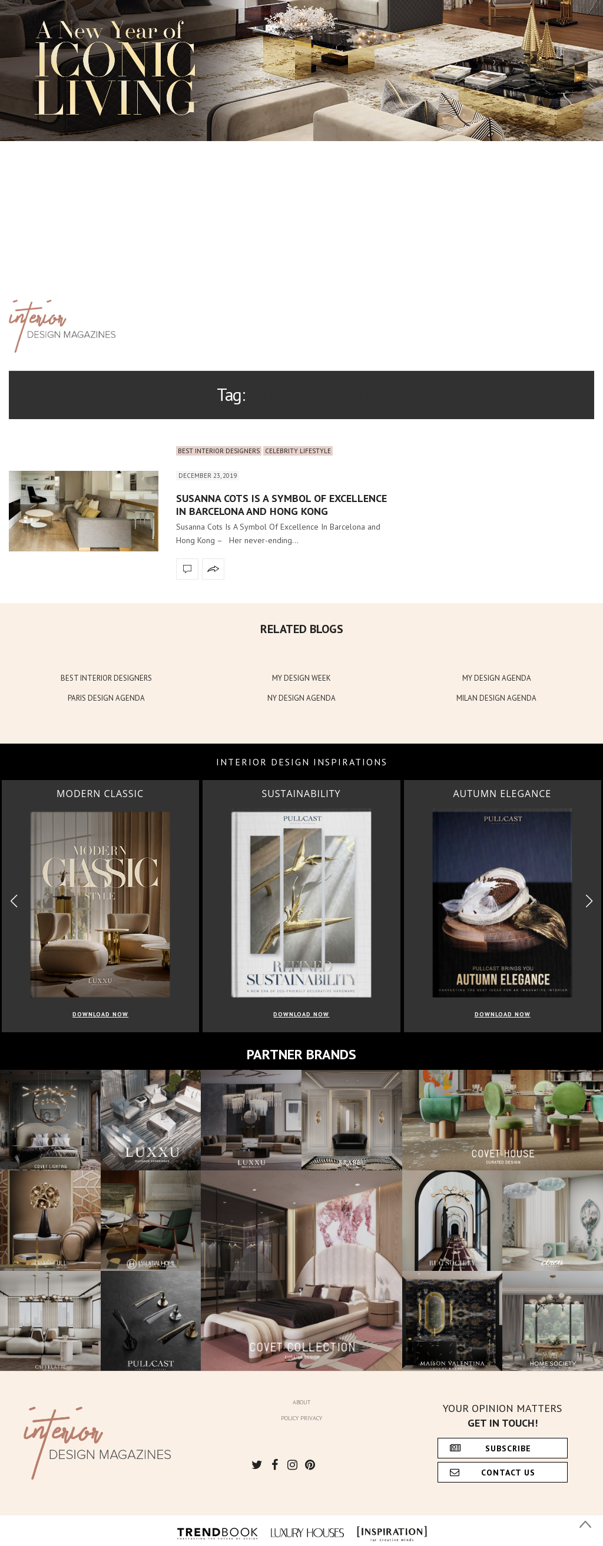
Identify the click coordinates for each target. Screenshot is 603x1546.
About (301, 1402)
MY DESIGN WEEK (301, 678)
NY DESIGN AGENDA (301, 698)
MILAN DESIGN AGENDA (496, 698)
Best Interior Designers (219, 451)
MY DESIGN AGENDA (496, 678)
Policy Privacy (301, 1418)
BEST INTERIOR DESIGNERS (106, 678)
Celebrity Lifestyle (298, 451)
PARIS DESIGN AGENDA (106, 698)
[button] (589, 901)
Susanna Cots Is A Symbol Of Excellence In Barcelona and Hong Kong (281, 504)
